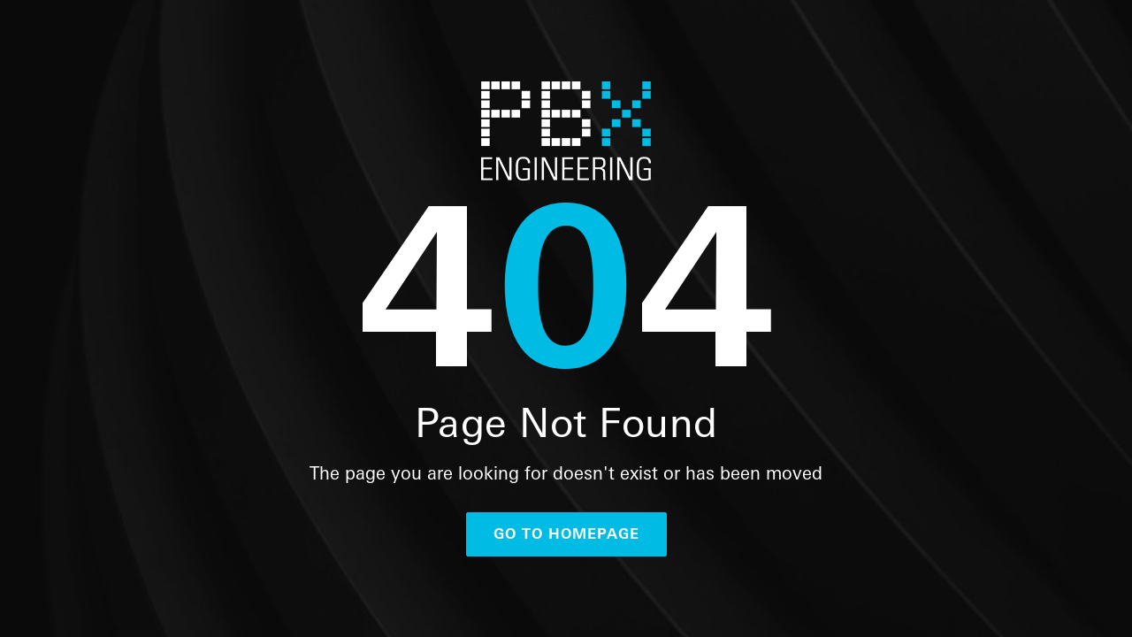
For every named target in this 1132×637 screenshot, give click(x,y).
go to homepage (566, 534)
